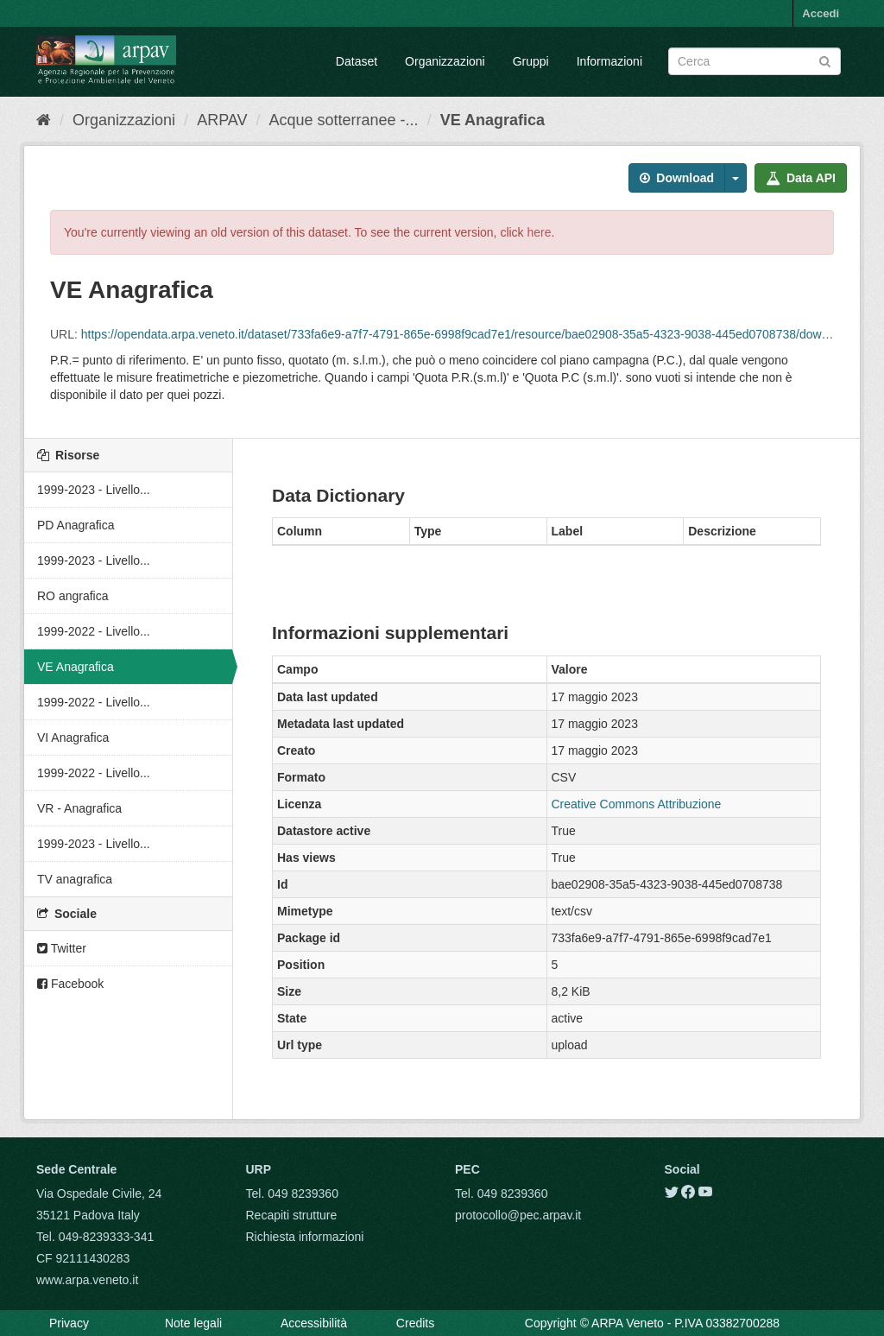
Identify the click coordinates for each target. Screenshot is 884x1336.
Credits (415, 1323)
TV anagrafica (74, 879)
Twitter (61, 948)
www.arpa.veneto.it (87, 1280)
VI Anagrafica (73, 737)
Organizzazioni (445, 61)
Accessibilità (314, 1323)
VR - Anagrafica (79, 808)
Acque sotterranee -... (344, 120)
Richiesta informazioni (305, 1237)
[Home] (43, 120)
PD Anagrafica (76, 525)
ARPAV (222, 120)
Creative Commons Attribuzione (637, 804)
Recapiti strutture (292, 1215)
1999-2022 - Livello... (93, 631)
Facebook (70, 984)
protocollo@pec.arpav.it (518, 1215)
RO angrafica (72, 596)
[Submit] (825, 60)
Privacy (69, 1323)
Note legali (193, 1323)
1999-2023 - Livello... (93, 490)
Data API (801, 178)
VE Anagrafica (492, 120)
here (539, 232)
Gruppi (531, 61)
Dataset (356, 61)
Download (677, 178)
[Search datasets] (754, 61)
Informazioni (609, 61)
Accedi (820, 13)
